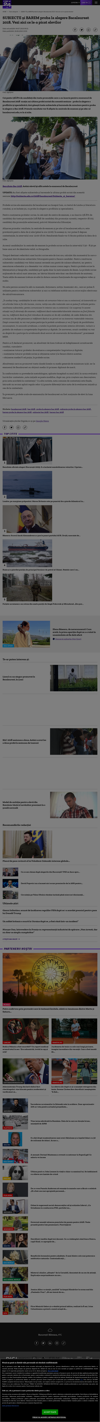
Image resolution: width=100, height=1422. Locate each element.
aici (81, 1379)
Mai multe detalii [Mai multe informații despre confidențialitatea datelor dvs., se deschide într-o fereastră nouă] (53, 1371)
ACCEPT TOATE (50, 1412)
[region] (50, 1390)
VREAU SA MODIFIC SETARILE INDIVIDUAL (49, 1417)
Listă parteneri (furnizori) (10, 1406)
